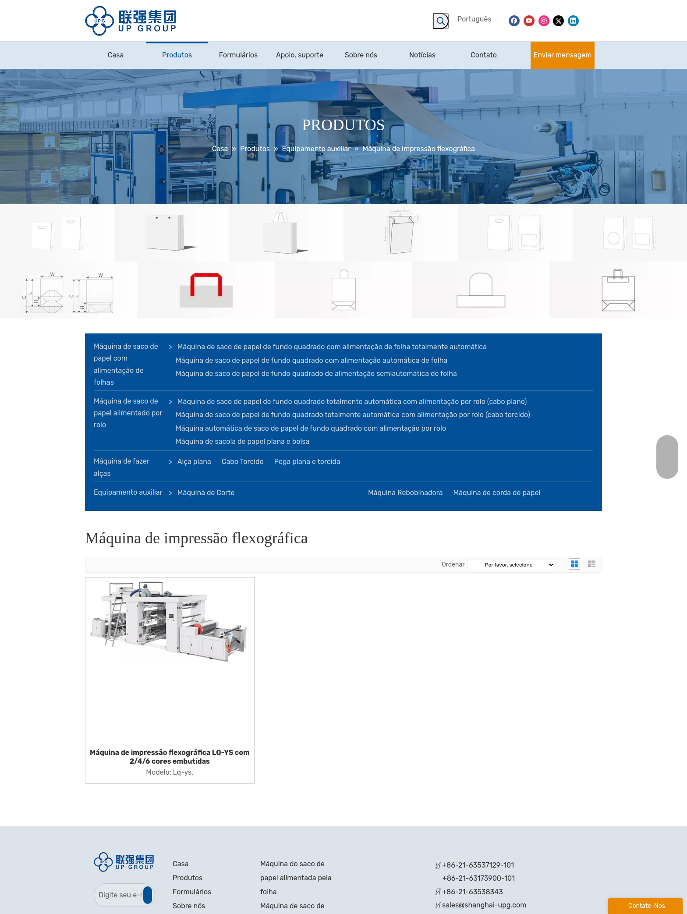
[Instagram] (543, 20)
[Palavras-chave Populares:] (441, 21)
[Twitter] (558, 20)
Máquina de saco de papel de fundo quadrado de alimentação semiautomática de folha (316, 373)
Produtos (187, 878)
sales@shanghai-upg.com (484, 905)
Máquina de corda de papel (496, 493)
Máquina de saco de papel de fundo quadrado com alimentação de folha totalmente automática (332, 347)
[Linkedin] (573, 20)
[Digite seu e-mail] (118, 895)
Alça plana (194, 461)
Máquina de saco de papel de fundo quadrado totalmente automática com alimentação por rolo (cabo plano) (352, 401)
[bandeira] (343, 261)
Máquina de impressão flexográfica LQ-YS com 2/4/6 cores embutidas (170, 756)
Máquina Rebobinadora (405, 493)
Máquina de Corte (206, 493)
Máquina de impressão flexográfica (301, 493)
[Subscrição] (147, 895)
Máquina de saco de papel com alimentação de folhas (126, 364)
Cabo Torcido (243, 461)
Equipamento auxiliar (128, 492)
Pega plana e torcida (307, 461)
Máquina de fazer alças (121, 467)
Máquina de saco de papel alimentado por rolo (128, 413)
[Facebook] (514, 20)
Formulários (192, 892)
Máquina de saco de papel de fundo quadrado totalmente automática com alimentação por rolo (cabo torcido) (353, 415)
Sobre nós (189, 906)
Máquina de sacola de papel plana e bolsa (242, 441)
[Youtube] (529, 20)
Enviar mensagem (563, 55)
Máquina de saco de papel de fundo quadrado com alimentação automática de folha (311, 360)
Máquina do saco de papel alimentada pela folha (296, 878)
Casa (180, 864)
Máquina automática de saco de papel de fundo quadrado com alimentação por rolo (311, 428)
